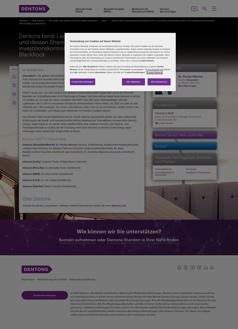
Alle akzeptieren (159, 82)
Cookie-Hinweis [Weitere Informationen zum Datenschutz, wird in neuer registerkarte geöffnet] (154, 72)
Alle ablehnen (133, 82)
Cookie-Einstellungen (83, 82)
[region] (120, 62)
